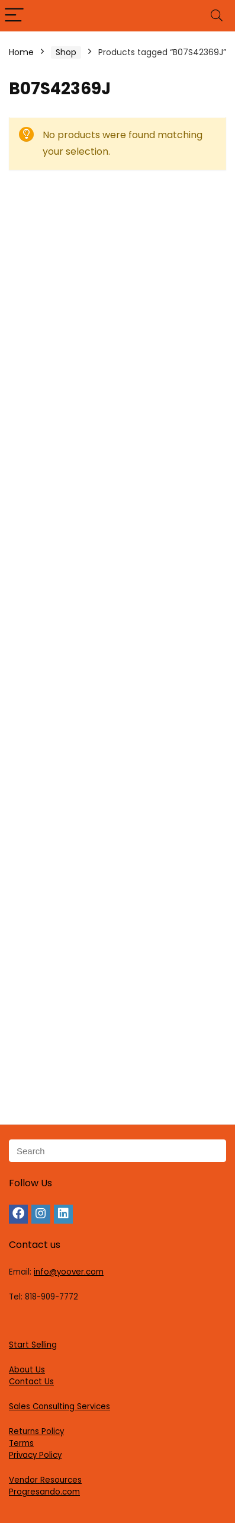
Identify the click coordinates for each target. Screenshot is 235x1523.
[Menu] (14, 15)
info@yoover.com (69, 1272)
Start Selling (33, 1344)
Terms (21, 1443)
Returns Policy (36, 1431)
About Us (27, 1369)
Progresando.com (44, 1492)
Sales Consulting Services (59, 1406)
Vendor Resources (45, 1480)
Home (21, 52)
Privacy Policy (35, 1455)
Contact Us (31, 1381)
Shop (66, 52)
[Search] (216, 15)
